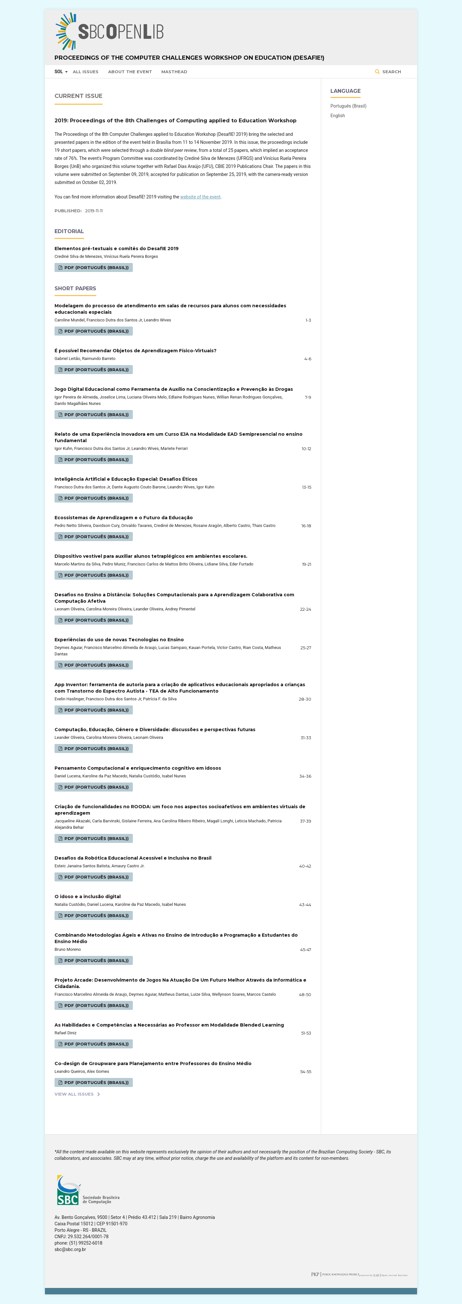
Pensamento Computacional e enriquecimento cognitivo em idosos (138, 768)
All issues (85, 71)
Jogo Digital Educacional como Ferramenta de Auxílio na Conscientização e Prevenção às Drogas (174, 389)
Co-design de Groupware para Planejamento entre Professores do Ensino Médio (153, 1063)
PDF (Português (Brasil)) (96, 267)
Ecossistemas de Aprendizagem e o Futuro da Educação (124, 518)
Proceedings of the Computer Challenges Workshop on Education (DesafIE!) (189, 57)
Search (391, 71)
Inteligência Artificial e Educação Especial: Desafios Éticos (126, 479)
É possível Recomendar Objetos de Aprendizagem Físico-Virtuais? (136, 351)
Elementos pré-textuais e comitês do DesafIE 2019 (117, 248)
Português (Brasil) (348, 106)
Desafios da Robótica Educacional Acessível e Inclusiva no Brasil (133, 858)
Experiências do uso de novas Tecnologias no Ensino (119, 640)
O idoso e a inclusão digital (88, 896)
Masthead (174, 71)
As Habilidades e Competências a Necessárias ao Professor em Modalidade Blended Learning (169, 1025)
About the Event (130, 71)
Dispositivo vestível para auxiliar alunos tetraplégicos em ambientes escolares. (151, 556)
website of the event (200, 196)
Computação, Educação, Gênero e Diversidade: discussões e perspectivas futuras (155, 729)
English (337, 115)
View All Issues (74, 1094)
